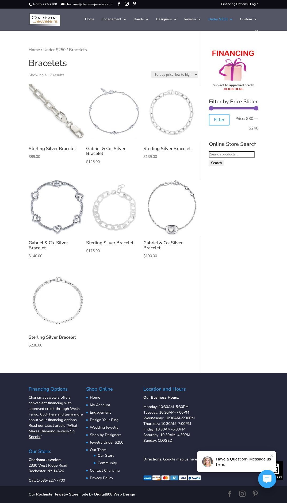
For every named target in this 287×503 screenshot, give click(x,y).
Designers (164, 19)
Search (216, 163)
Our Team (98, 449)
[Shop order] (174, 74)
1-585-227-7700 (51, 480)
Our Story (106, 455)
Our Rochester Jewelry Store (53, 494)
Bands (139, 19)
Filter (219, 120)
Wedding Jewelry (104, 427)
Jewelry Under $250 (106, 442)
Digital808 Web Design (114, 494)
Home (89, 19)
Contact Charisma (105, 470)
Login (254, 4)
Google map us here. (180, 459)
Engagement (111, 19)
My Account (100, 404)
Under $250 (218, 19)
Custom (246, 19)
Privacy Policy (101, 478)
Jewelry (190, 19)
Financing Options (234, 4)
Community (107, 463)
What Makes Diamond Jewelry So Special (53, 431)
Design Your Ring (104, 419)
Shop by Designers (105, 434)
